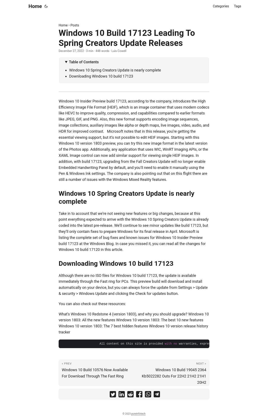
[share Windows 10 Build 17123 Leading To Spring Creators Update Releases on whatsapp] (148, 395)
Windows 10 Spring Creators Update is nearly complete (115, 70)
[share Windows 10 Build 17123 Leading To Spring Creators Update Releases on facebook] (139, 395)
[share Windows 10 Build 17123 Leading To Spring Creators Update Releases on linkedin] (122, 395)
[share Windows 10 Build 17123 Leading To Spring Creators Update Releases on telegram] (157, 395)
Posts (75, 25)
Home (35, 6)
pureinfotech (138, 413)
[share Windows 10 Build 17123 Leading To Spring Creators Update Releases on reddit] (130, 395)
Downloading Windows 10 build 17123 (101, 76)
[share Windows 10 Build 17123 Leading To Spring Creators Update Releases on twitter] (113, 395)
